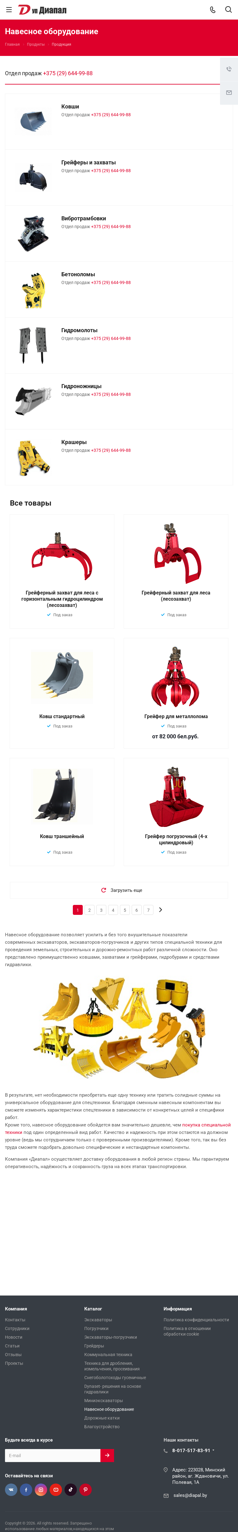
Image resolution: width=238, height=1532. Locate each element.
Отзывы (13, 1354)
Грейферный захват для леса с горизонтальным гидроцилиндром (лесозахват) (62, 599)
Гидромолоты (79, 330)
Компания (16, 1309)
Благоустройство (102, 1426)
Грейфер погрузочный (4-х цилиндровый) (176, 839)
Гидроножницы (81, 386)
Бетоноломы (78, 274)
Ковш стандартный (62, 716)
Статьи (12, 1345)
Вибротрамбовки (83, 218)
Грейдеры (94, 1345)
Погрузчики (96, 1328)
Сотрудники (17, 1328)
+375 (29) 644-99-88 (68, 73)
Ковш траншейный (62, 836)
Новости (13, 1337)
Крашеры (74, 442)
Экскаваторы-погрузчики (110, 1337)
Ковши (70, 106)
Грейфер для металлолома (176, 716)
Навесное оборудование (109, 1409)
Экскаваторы (98, 1319)
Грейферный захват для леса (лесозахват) (176, 596)
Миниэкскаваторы (103, 1400)
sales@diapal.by (190, 1495)
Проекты (14, 1363)
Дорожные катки (102, 1417)
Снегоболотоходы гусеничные (115, 1377)
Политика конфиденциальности (196, 1319)
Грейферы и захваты (88, 162)
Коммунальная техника (108, 1354)
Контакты (15, 1319)
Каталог (93, 1309)
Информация (178, 1309)
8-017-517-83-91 (191, 1450)
